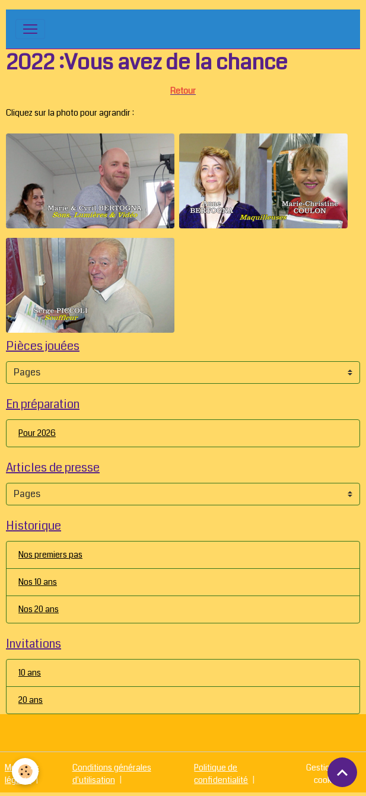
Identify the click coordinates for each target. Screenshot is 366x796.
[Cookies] (25, 771)
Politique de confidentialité (221, 774)
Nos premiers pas (50, 555)
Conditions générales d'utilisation (111, 774)
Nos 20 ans (38, 609)
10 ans (29, 673)
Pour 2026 (37, 433)
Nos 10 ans (37, 582)
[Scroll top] (342, 772)
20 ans (30, 700)
